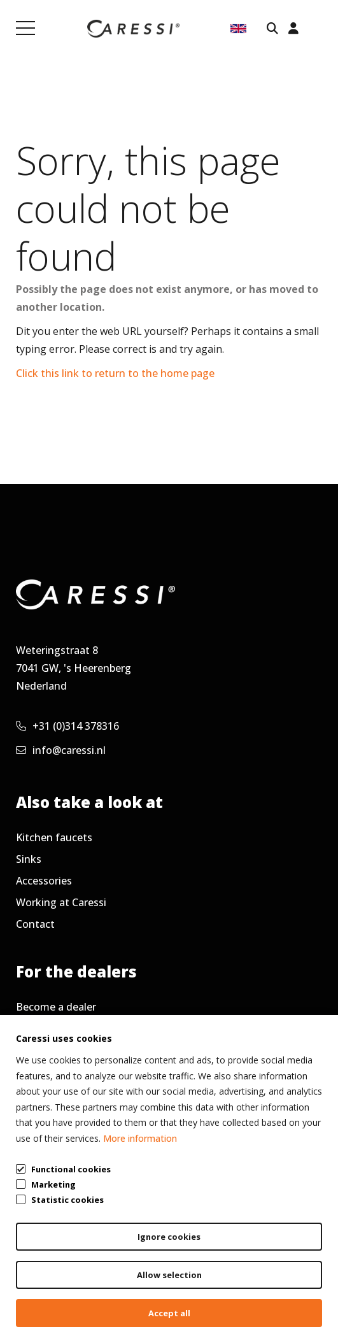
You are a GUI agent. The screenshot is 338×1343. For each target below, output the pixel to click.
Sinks (28, 859)
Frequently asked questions (83, 1028)
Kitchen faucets (54, 837)
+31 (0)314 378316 (67, 726)
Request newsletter (63, 1072)
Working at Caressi (61, 902)
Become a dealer (56, 1007)
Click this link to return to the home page (115, 373)
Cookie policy (280, 1293)
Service (33, 1050)
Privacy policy (189, 1293)
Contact (35, 924)
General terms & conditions (55, 1293)
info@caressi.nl (61, 750)
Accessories (44, 881)
